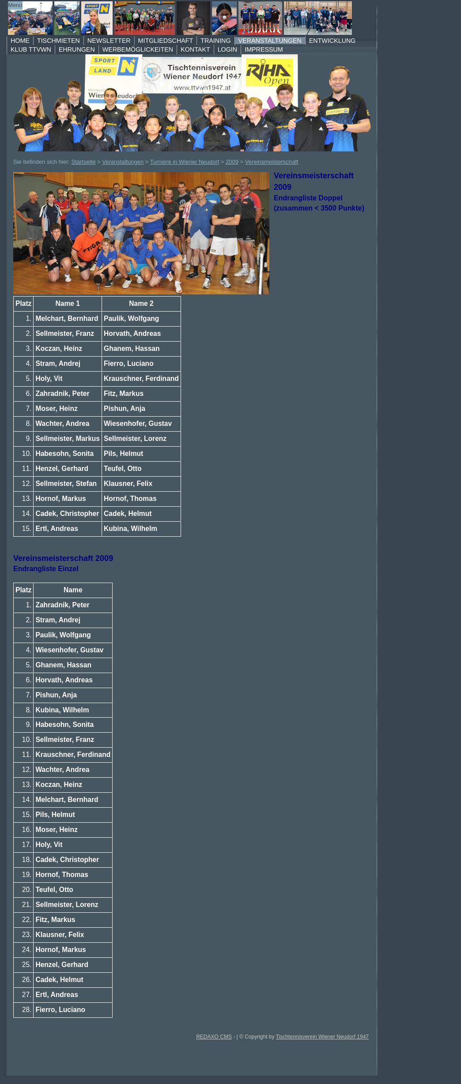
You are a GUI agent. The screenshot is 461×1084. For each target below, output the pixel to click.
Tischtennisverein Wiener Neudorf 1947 (322, 1037)
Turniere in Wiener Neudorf (184, 161)
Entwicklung (332, 40)
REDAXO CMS (214, 1037)
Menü (15, 5)
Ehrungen (77, 49)
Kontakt (195, 49)
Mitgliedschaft (165, 40)
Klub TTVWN (31, 49)
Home (20, 40)
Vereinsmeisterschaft (272, 161)
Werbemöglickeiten (137, 49)
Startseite (84, 161)
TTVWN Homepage (181, 18)
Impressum (264, 49)
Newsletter (109, 40)
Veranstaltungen (270, 40)
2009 (232, 161)
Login (228, 49)
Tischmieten (58, 40)
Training (215, 40)
